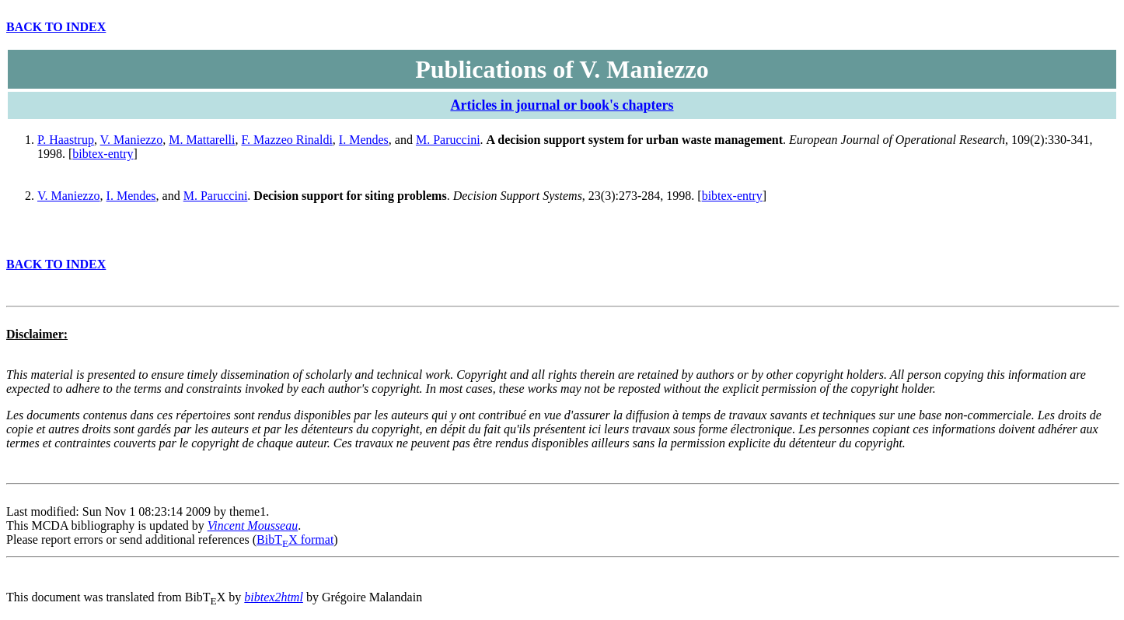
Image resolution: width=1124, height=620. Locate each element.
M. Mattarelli (202, 139)
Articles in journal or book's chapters (561, 105)
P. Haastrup (65, 139)
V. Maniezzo (131, 139)
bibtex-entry (102, 153)
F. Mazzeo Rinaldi (287, 139)
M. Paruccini (448, 139)
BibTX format (295, 539)
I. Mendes (364, 139)
